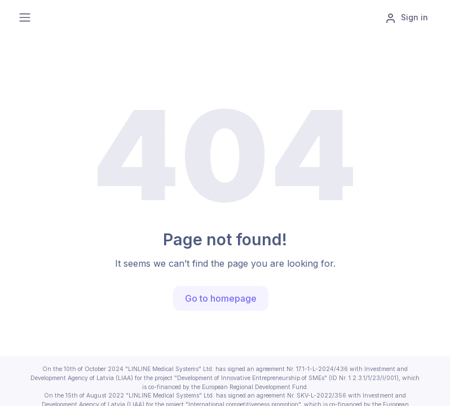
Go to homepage (221, 298)
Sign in (406, 18)
